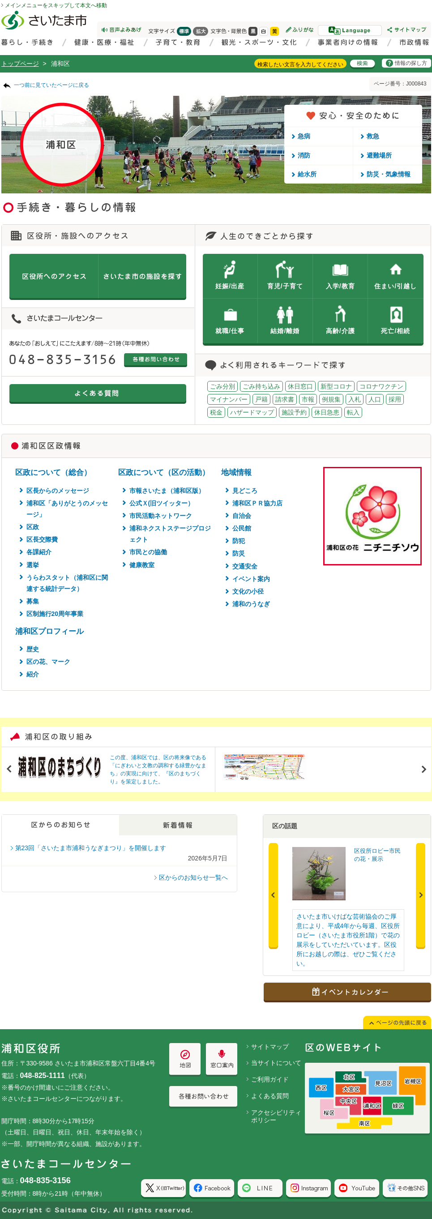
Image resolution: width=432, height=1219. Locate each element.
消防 (304, 155)
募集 (32, 601)
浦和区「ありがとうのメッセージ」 (67, 509)
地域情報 (236, 472)
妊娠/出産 (229, 286)
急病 (304, 136)
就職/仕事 (229, 330)
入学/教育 (340, 286)
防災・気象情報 (389, 174)
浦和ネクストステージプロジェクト (170, 534)
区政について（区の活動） (164, 472)
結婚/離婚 (284, 330)
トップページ (20, 63)
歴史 (32, 649)
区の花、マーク (48, 661)
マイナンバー (229, 399)
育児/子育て (285, 286)
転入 (353, 412)
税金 (216, 412)
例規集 (331, 399)
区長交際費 (42, 539)
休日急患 (326, 412)
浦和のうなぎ (251, 603)
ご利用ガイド (270, 1079)
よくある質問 (270, 1095)
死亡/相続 (395, 330)
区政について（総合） (53, 472)
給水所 (307, 174)
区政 (32, 526)
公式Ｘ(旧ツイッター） (161, 503)
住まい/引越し (395, 286)
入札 (354, 399)
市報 (308, 399)
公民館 (241, 528)
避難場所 (379, 155)
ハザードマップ (252, 412)
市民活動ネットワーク (160, 515)
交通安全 (244, 566)
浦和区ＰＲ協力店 (257, 503)
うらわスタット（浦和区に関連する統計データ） (67, 583)
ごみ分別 (222, 386)
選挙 (32, 565)
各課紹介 (38, 552)
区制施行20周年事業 (55, 613)
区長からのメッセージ (57, 490)
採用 (395, 399)
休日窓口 (300, 386)
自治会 (241, 515)
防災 (238, 553)
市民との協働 (148, 552)
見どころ (244, 490)
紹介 (32, 674)
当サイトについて (276, 1062)
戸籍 (261, 399)
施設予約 (294, 412)
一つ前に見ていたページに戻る (51, 85)
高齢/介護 (340, 330)
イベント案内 (251, 578)
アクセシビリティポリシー (276, 1116)
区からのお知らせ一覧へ (193, 877)
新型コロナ (336, 386)
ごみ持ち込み (261, 386)
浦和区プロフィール (49, 631)
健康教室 (141, 565)
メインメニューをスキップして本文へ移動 (56, 5)
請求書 (284, 399)
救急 (373, 136)
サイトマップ (270, 1046)
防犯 (238, 540)
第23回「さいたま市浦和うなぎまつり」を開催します (91, 847)
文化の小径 (248, 591)
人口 (374, 399)
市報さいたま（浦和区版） (167, 490)
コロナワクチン (381, 386)
